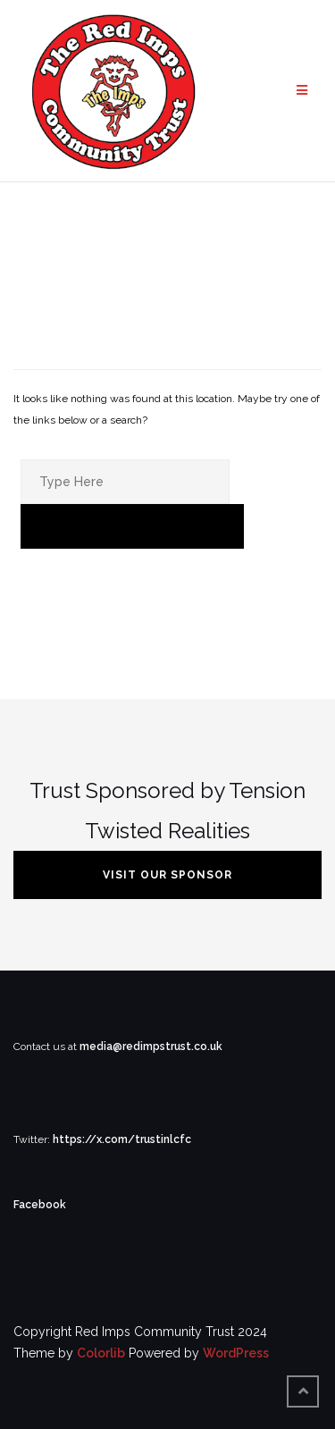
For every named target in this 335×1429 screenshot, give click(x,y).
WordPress (236, 1353)
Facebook (39, 1204)
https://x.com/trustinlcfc (122, 1139)
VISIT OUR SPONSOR (167, 875)
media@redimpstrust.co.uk (151, 1046)
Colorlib (101, 1353)
